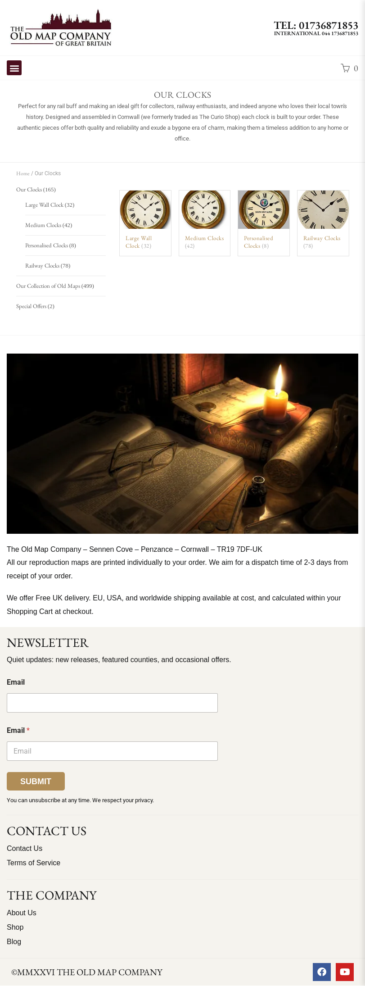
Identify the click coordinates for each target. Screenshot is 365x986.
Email (16, 682)
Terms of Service (33, 863)
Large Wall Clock (44, 205)
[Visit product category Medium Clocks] (205, 223)
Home (23, 173)
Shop (15, 927)
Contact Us (24, 848)
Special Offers (31, 306)
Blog (14, 941)
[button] (14, 67)
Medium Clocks (43, 225)
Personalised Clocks (46, 245)
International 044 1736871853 (316, 33)
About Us (21, 913)
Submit (35, 781)
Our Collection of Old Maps (48, 286)
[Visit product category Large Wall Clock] (145, 223)
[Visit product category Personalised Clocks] (264, 223)
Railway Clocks (42, 265)
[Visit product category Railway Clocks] (323, 223)
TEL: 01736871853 (316, 25)
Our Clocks (29, 189)
